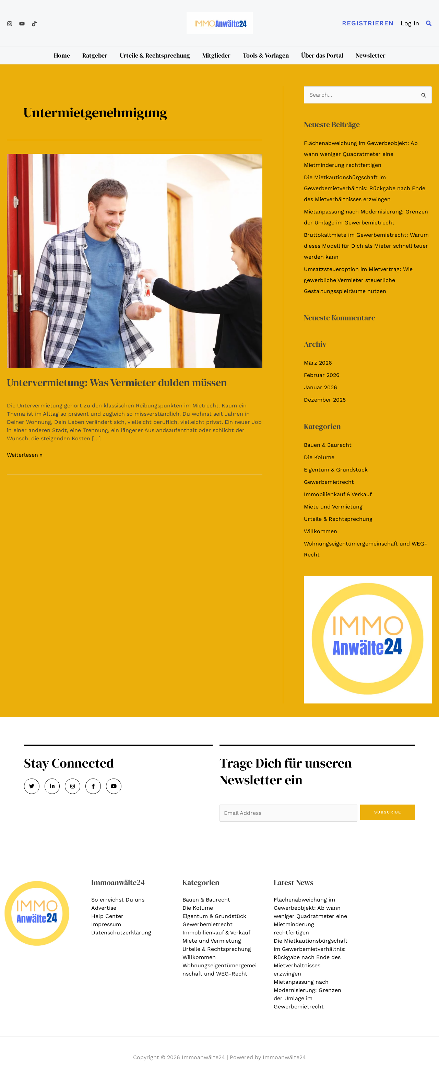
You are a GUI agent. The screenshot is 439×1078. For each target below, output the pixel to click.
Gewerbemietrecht (329, 482)
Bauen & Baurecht (328, 445)
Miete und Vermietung (333, 506)
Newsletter (370, 55)
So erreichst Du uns (117, 899)
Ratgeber (94, 55)
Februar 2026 (322, 375)
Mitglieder (216, 55)
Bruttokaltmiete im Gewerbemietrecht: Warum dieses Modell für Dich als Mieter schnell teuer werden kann (366, 246)
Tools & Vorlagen (266, 55)
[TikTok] (34, 23)
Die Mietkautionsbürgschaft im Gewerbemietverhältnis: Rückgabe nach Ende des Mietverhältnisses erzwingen (364, 188)
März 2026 (318, 362)
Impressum (106, 924)
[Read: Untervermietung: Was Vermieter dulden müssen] (134, 260)
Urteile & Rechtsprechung (155, 55)
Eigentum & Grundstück (336, 469)
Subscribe (387, 812)
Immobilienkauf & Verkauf (338, 494)
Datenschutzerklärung (121, 932)
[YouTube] (22, 23)
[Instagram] (9, 23)
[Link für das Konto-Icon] (410, 23)
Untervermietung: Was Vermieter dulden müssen (117, 383)
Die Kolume (319, 457)
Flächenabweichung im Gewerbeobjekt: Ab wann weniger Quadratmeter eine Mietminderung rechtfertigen (361, 154)
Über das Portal (322, 55)
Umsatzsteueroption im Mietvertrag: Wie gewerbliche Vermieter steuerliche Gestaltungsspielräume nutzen (358, 280)
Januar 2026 (320, 387)
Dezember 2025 (325, 399)
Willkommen (320, 531)
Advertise (103, 908)
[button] (368, 23)
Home (62, 55)
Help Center (107, 916)
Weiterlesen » (25, 454)
